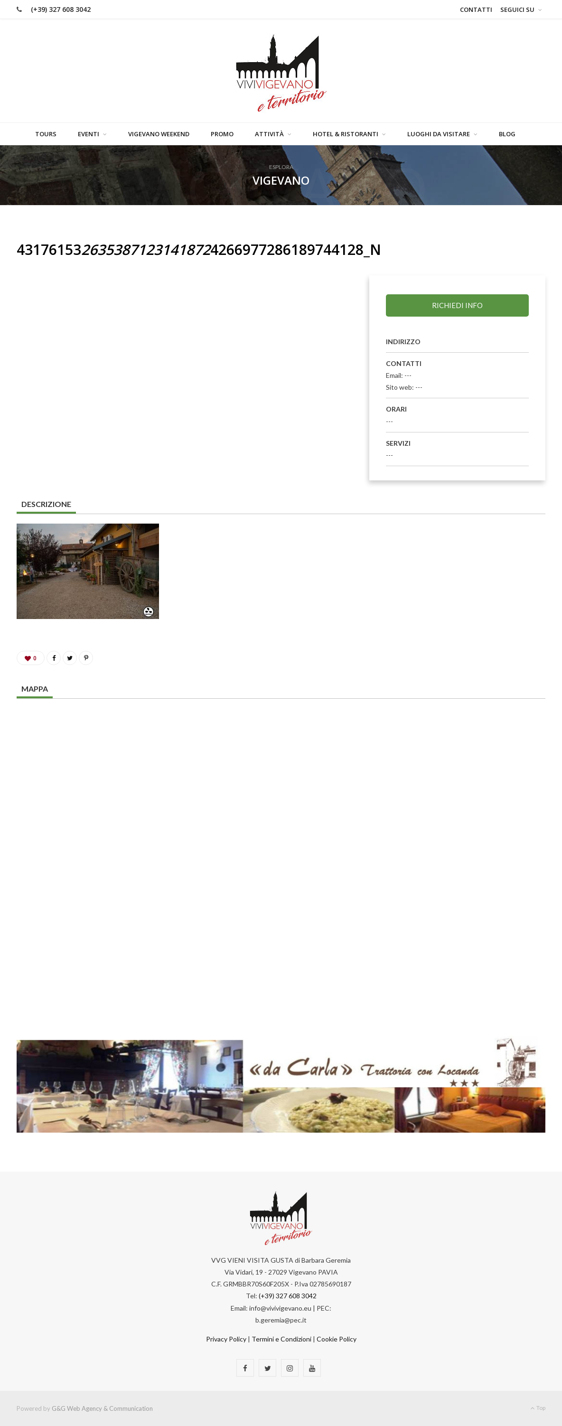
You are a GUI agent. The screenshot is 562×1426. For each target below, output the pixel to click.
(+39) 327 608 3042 (61, 9)
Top (537, 1407)
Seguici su (517, 9)
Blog (507, 134)
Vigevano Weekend (158, 134)
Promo (222, 134)
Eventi (88, 134)
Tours (45, 134)
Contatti (476, 9)
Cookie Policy (336, 1339)
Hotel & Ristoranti (345, 134)
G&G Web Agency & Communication (102, 1408)
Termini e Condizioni (281, 1339)
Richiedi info (457, 305)
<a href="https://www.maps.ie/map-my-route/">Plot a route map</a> (281, 850)
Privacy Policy (226, 1339)
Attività (269, 134)
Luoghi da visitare (438, 134)
